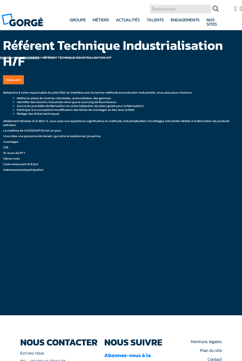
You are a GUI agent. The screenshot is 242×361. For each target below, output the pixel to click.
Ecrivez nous (32, 353)
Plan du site (211, 350)
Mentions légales (206, 341)
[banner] (22, 19)
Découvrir (13, 79)
